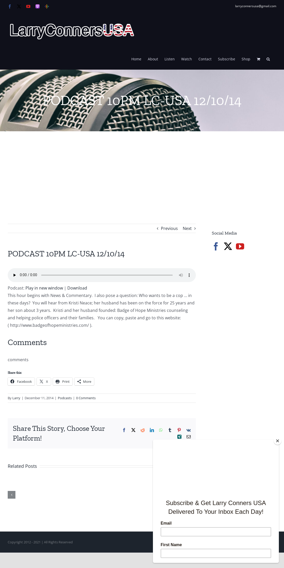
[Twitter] (228, 246)
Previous (169, 228)
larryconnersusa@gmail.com (255, 6)
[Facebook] (216, 246)
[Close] (277, 441)
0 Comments (86, 398)
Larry (16, 398)
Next (187, 228)
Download (77, 288)
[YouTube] (240, 246)
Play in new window (44, 288)
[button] (268, 58)
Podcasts (65, 398)
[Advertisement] (142, 170)
